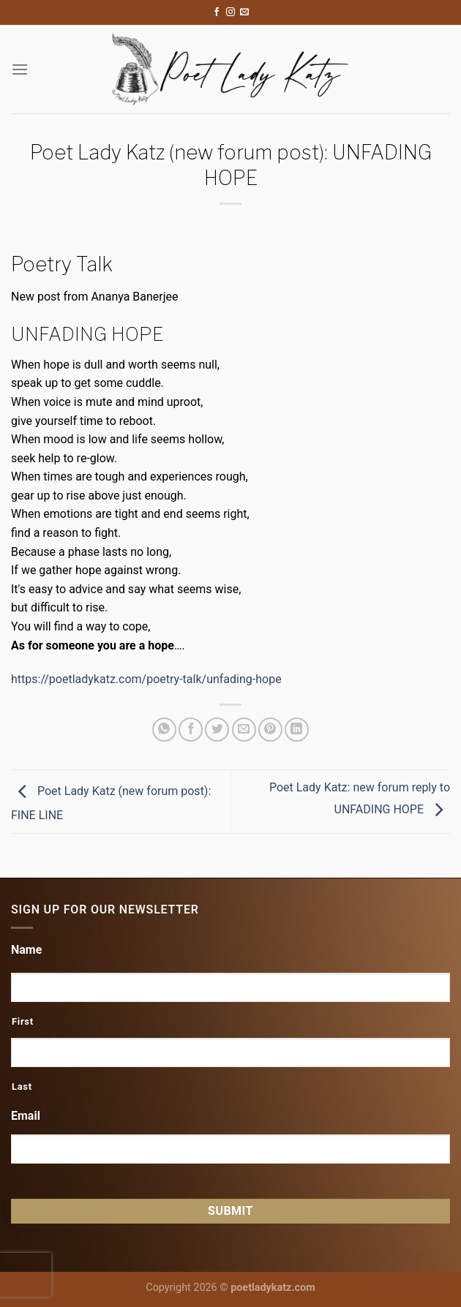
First (23, 1021)
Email (25, 1116)
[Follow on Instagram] (230, 12)
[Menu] (20, 69)
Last (22, 1086)
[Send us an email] (244, 12)
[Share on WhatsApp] (164, 729)
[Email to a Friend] (244, 729)
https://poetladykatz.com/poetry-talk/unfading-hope (146, 679)
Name (26, 950)
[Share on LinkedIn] (297, 729)
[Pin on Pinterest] (270, 729)
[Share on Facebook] (191, 729)
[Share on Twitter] (217, 729)
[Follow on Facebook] (216, 12)
